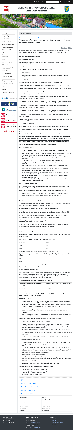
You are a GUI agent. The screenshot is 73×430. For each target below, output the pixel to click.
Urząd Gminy (5, 36)
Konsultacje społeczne (8, 83)
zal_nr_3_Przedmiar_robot (28, 390)
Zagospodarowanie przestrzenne (7, 63)
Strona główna (6, 33)
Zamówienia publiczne (8, 44)
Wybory (4, 59)
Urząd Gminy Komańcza (58, 419)
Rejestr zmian (37, 1)
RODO (3, 86)
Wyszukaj (62, 1)
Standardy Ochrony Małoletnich (7, 77)
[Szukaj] (52, 2)
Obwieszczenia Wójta (57, 422)
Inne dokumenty (6, 73)
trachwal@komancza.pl (35, 427)
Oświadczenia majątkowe (6, 55)
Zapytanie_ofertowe (26, 380)
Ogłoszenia (5, 52)
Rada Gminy (5, 38)
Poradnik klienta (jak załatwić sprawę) (7, 48)
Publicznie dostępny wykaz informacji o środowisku (7, 68)
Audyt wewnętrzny (7, 81)
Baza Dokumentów (7, 41)
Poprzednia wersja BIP (8, 92)
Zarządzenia (55, 424)
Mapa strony (30, 1)
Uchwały (54, 420)
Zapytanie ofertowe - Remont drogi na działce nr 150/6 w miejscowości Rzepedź (42, 37)
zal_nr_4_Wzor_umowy (27, 393)
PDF (65, 47)
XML (69, 47)
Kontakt (42, 1)
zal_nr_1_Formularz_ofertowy (28, 383)
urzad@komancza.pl (35, 422)
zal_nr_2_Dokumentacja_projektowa (30, 387)
